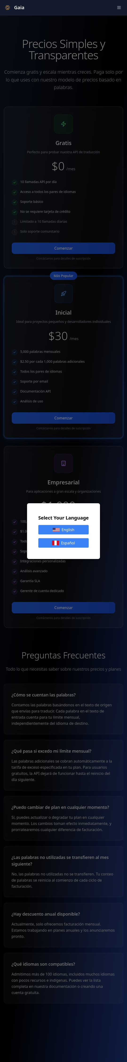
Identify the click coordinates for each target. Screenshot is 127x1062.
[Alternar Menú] (119, 7)
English (63, 529)
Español (63, 543)
